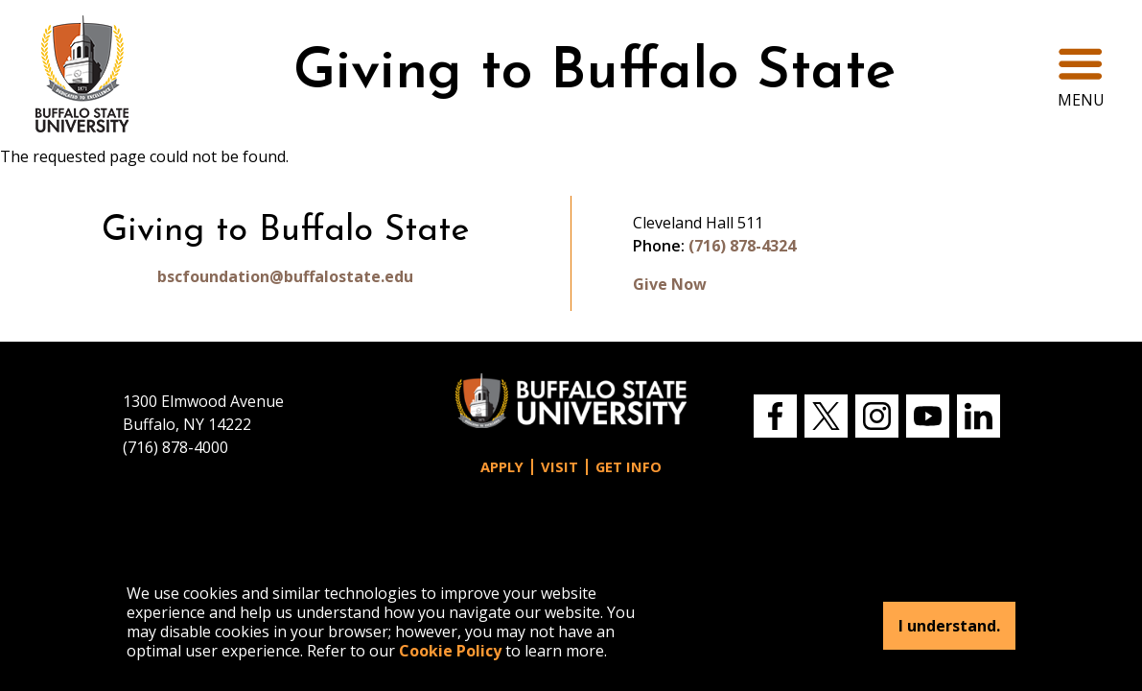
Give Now (670, 284)
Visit (559, 467)
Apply (502, 467)
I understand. (949, 625)
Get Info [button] (628, 467)
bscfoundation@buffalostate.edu (285, 276)
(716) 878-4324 (742, 245)
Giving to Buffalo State (594, 73)
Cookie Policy (450, 650)
